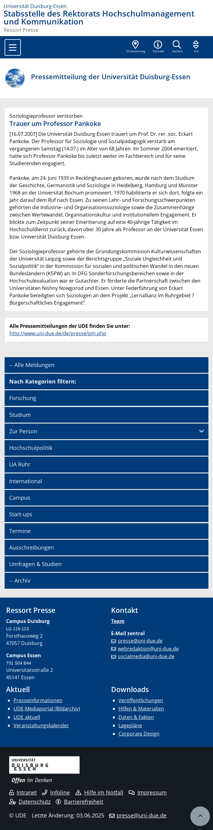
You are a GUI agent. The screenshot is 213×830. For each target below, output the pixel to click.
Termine (20, 531)
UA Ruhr (19, 464)
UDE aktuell (26, 717)
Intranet (23, 792)
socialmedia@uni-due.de (146, 656)
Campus (19, 497)
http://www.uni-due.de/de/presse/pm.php (57, 333)
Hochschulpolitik (30, 447)
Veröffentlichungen (140, 700)
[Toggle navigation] (13, 47)
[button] (158, 47)
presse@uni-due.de (140, 640)
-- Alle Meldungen (31, 365)
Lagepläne (130, 725)
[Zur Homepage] (106, 6)
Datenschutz (29, 801)
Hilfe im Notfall (99, 792)
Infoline (56, 792)
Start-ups (20, 514)
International (25, 481)
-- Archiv (19, 580)
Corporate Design (138, 733)
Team (118, 621)
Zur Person (23, 431)
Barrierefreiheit (79, 801)
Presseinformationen (37, 700)
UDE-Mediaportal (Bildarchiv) (46, 708)
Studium (20, 414)
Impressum (148, 792)
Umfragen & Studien (35, 564)
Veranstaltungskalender (41, 725)
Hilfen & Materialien (141, 708)
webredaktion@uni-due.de (148, 648)
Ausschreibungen (31, 547)
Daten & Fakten (136, 717)
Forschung (22, 398)
